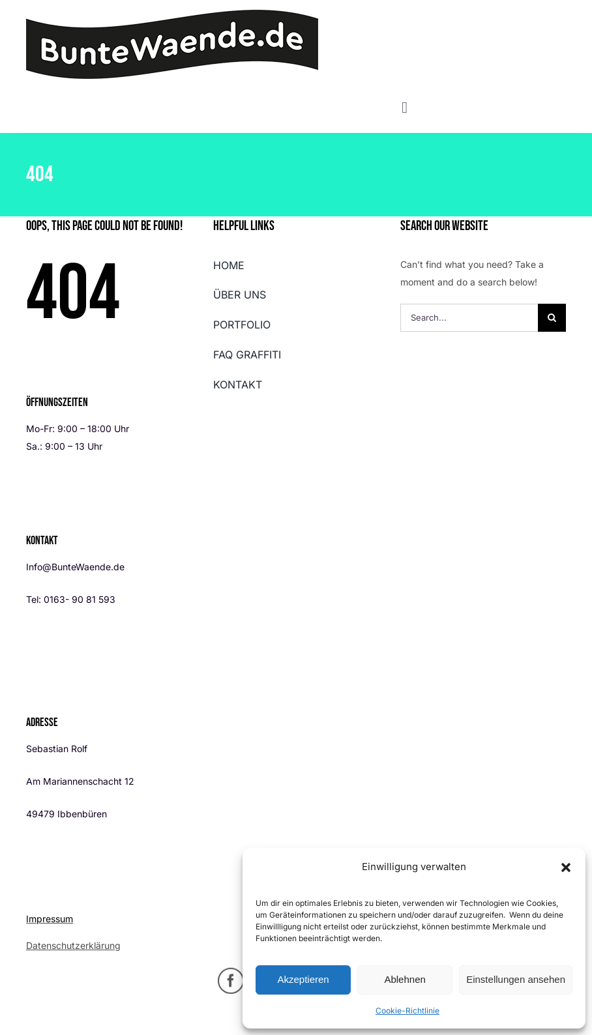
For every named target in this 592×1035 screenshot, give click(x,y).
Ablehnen (404, 979)
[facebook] (231, 984)
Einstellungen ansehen (515, 979)
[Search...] (469, 318)
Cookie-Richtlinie (407, 1010)
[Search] (552, 318)
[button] (565, 867)
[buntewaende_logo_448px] (172, 14)
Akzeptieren (303, 979)
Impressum (49, 918)
